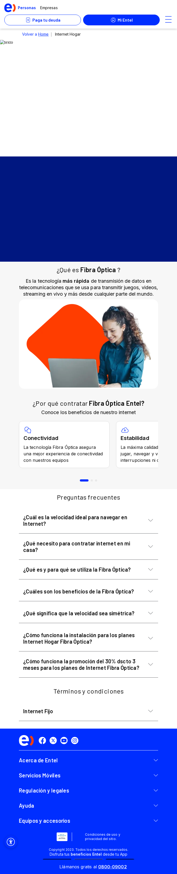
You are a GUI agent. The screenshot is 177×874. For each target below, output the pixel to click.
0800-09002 (112, 866)
